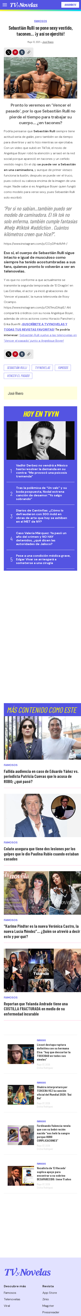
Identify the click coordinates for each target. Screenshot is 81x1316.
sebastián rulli (17, 367)
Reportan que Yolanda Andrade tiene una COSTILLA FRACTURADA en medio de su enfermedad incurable (36, 1008)
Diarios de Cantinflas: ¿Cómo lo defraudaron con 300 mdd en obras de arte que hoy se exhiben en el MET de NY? (41, 516)
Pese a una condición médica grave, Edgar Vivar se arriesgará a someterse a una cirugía (43, 559)
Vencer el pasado (18, 376)
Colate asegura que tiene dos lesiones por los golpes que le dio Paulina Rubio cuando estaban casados (41, 853)
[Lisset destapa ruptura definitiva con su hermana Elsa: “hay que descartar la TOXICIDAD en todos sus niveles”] (21, 1054)
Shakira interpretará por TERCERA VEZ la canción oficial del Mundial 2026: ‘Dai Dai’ (54, 1092)
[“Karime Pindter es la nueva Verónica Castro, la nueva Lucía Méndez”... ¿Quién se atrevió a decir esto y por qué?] (42, 893)
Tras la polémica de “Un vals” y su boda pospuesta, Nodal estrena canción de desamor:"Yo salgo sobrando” (41, 493)
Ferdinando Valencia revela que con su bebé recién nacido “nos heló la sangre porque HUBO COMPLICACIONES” (53, 1133)
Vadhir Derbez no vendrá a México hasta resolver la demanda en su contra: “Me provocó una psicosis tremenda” (42, 471)
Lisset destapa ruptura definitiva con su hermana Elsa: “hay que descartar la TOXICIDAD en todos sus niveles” (53, 1052)
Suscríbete (70, 4)
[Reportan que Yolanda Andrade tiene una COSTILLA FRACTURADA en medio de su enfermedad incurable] (42, 970)
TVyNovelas (42, 367)
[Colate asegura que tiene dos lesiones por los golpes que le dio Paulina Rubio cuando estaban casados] (42, 815)
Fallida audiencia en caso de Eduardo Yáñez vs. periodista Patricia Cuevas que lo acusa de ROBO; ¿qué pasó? (41, 776)
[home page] (24, 5)
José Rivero (47, 42)
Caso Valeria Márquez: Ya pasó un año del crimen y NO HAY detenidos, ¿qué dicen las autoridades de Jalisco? (41, 538)
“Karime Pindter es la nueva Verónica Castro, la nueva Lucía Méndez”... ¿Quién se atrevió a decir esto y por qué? (42, 931)
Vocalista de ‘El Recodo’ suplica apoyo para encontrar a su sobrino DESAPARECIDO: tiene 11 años (54, 1173)
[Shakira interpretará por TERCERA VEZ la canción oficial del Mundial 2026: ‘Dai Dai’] (21, 1095)
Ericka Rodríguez (45, 1067)
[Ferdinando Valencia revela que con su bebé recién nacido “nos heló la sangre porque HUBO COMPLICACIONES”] (21, 1135)
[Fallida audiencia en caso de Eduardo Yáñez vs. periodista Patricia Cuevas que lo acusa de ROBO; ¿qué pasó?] (42, 738)
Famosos (40, 21)
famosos (63, 367)
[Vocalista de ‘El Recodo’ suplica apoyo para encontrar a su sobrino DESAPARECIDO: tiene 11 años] (21, 1176)
